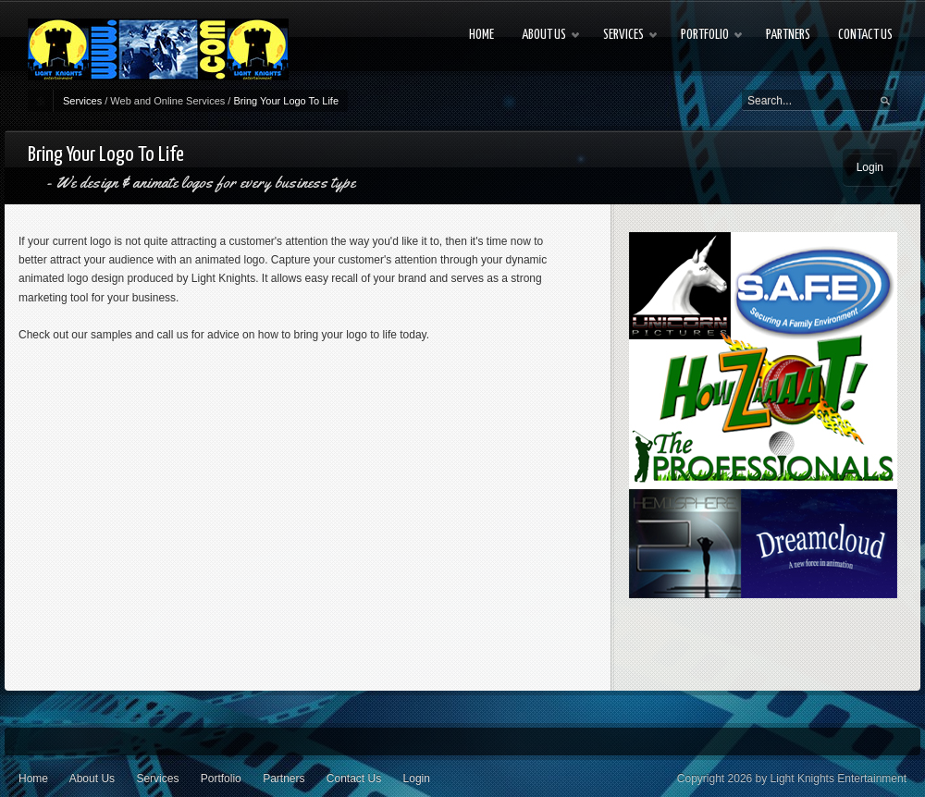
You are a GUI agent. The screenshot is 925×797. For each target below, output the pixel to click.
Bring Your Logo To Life (286, 100)
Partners (283, 778)
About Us (92, 778)
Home (33, 778)
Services (82, 100)
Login (870, 167)
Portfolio (221, 778)
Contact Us (354, 778)
